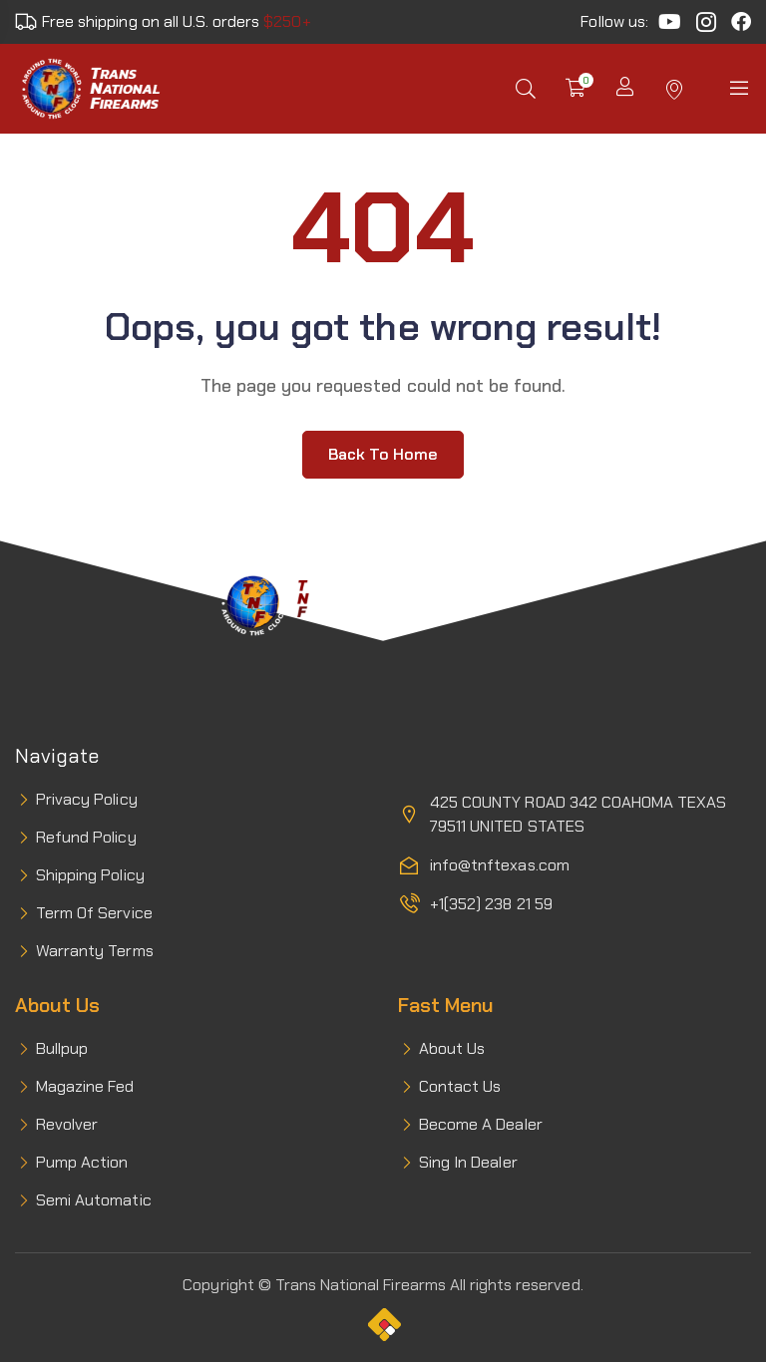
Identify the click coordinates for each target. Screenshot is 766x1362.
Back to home (383, 454)
